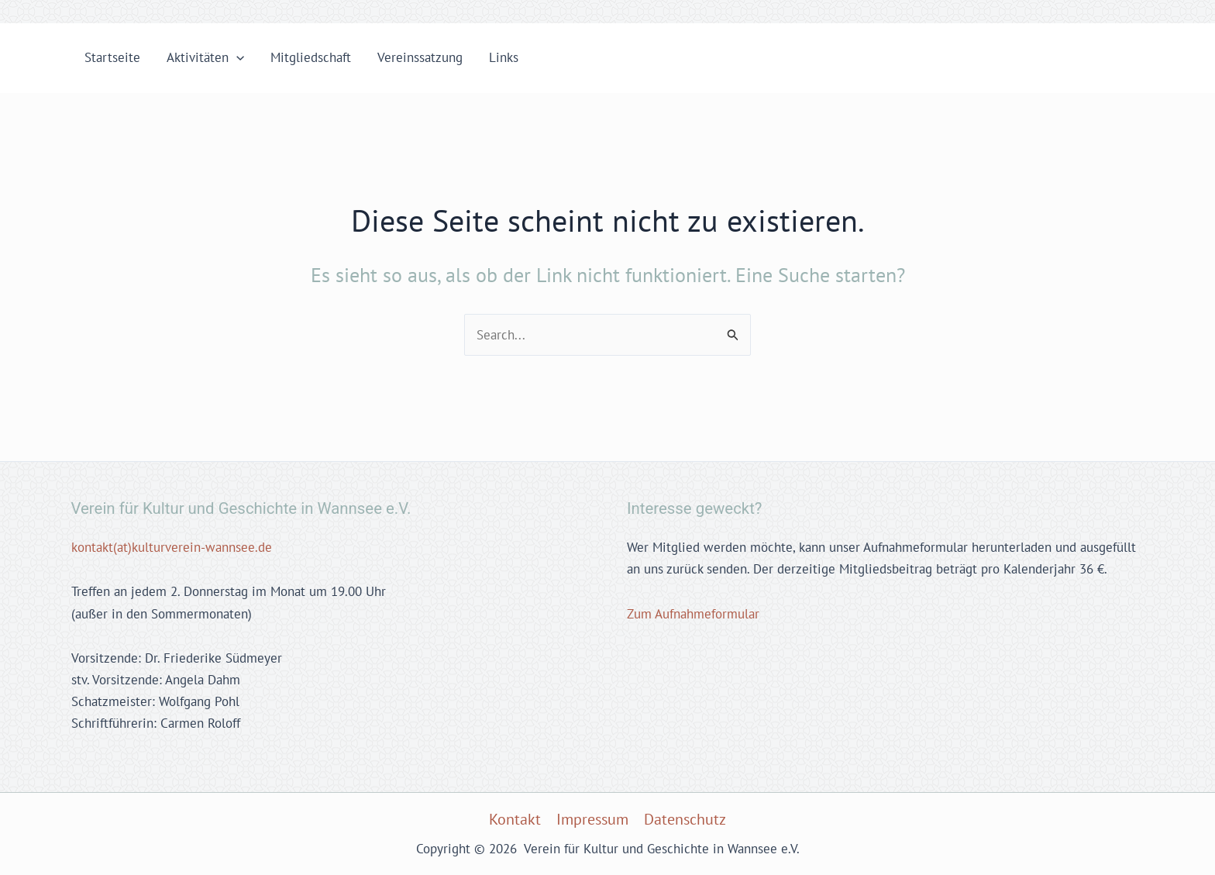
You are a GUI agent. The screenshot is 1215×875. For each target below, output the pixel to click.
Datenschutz (685, 819)
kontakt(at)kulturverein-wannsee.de (171, 547)
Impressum (592, 819)
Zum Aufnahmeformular (693, 613)
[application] (236, 57)
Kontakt (515, 819)
